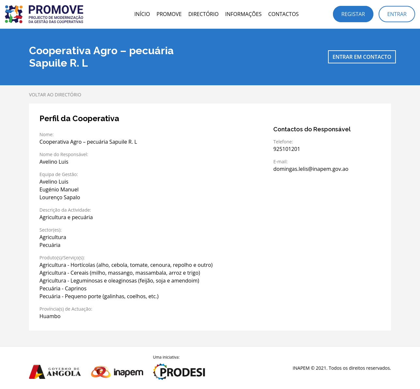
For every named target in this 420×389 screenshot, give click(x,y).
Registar (353, 14)
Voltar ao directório (55, 94)
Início (142, 14)
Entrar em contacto (362, 56)
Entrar (397, 14)
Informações (243, 14)
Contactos (283, 14)
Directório (203, 14)
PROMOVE (169, 14)
